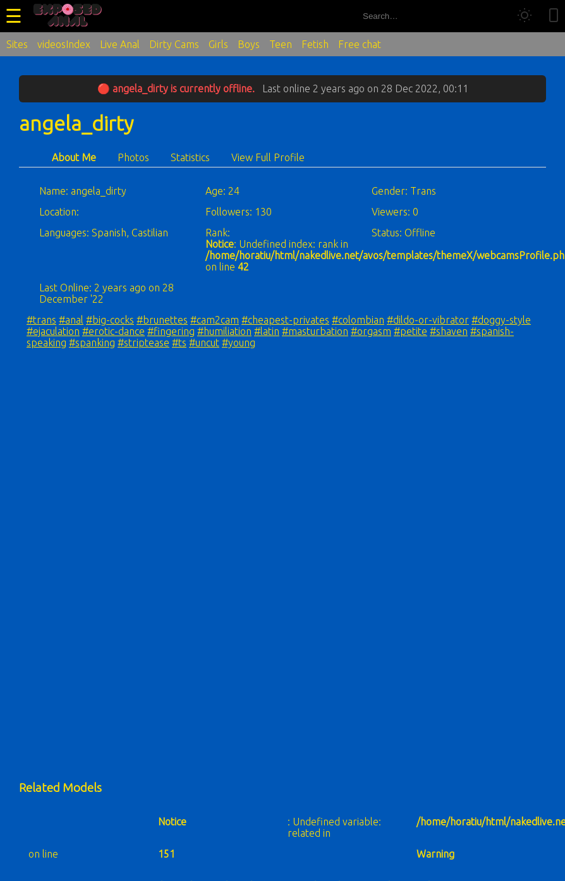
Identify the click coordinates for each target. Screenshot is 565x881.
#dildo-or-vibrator (428, 319)
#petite (410, 331)
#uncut (204, 342)
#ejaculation (53, 331)
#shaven (449, 331)
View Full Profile (268, 157)
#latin (266, 331)
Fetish (315, 44)
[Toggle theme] (524, 16)
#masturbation (315, 331)
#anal (71, 319)
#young (238, 342)
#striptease (143, 342)
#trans (41, 319)
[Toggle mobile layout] (553, 16)
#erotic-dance (113, 331)
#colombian (358, 319)
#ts (179, 342)
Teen (280, 44)
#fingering (171, 331)
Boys (249, 44)
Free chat (359, 44)
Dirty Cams (174, 44)
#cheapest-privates (285, 319)
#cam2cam (214, 319)
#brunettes (162, 319)
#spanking (92, 342)
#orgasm (371, 331)
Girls (218, 44)
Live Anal (120, 44)
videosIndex (63, 44)
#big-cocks (110, 319)
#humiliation (224, 331)
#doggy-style (501, 319)
